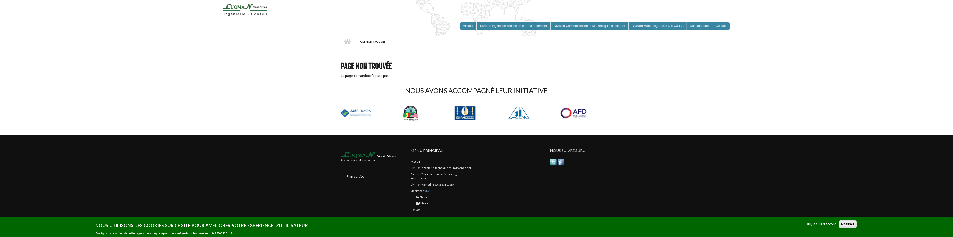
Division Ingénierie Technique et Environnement (441, 167)
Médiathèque (419, 190)
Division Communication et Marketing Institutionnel (434, 176)
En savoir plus (221, 234)
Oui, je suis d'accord (820, 224)
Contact (415, 209)
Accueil (347, 42)
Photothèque (426, 197)
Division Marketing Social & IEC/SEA (432, 184)
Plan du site (355, 176)
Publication (424, 203)
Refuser (847, 225)
